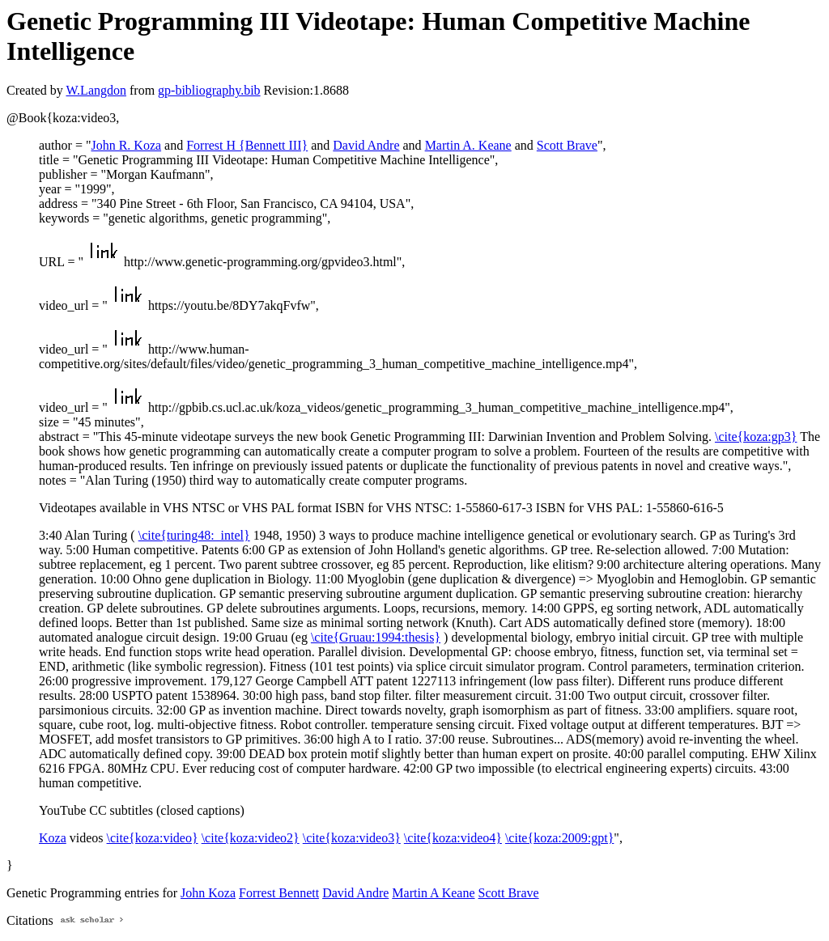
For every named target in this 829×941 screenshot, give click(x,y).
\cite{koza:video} (152, 838)
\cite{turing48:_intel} (194, 535)
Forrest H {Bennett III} (247, 145)
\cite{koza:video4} (453, 838)
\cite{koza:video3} (352, 838)
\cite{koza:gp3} (756, 436)
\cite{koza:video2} (251, 838)
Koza (52, 838)
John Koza (208, 893)
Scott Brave (567, 145)
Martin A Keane (433, 893)
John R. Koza (126, 145)
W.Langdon (96, 90)
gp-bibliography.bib (209, 90)
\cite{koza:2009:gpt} (559, 838)
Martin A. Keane (468, 145)
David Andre (366, 145)
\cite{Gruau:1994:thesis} (375, 637)
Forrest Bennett (279, 893)
